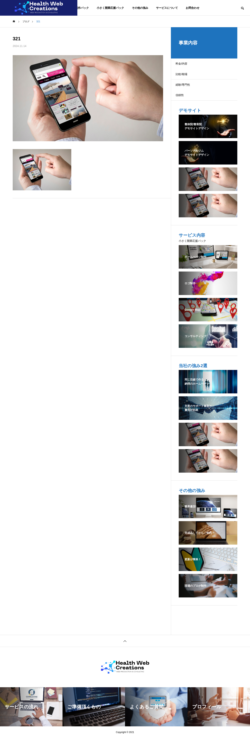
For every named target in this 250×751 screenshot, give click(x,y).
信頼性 (183, 106)
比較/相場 (185, 79)
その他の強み (140, 7)
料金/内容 (185, 65)
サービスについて (167, 7)
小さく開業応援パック (110, 7)
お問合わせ (192, 7)
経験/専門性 (187, 92)
